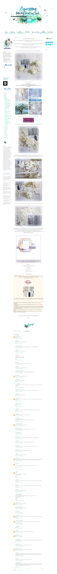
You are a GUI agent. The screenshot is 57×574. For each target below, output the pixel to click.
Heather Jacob (17, 389)
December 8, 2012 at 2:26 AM (18, 400)
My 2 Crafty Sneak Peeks (7, 113)
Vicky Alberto (17, 526)
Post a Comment (16, 567)
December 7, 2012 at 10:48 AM (18, 343)
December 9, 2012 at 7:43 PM (18, 500)
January (5, 136)
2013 (4, 96)
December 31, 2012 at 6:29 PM (19, 560)
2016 (4, 93)
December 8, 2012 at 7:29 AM (18, 411)
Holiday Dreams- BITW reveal (7, 110)
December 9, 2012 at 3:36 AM (18, 447)
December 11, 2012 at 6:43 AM (18, 518)
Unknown (16, 515)
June (5, 131)
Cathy (16, 558)
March (5, 134)
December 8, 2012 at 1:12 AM (18, 391)
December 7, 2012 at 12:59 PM (19, 368)
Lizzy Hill (16, 445)
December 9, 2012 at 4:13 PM (18, 477)
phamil (16, 552)
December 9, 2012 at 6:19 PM (18, 491)
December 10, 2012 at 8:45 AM (18, 513)
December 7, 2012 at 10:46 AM (18, 338)
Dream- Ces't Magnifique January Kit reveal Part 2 (7, 105)
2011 (4, 137)
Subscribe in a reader (47, 47)
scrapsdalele (17, 502)
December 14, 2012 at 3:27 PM (19, 541)
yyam (16, 479)
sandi (16, 489)
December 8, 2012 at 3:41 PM (18, 434)
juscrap (16, 366)
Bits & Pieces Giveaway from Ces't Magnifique (7, 116)
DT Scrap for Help (6, 120)
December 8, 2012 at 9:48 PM (18, 438)
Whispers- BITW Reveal (7, 99)
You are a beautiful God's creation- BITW (7, 122)
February (5, 135)
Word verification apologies (7, 115)
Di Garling (16, 511)
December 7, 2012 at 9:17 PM (18, 381)
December (5, 98)
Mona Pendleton (17, 548)
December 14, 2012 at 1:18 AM (18, 536)
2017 (4, 92)
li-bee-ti (16, 530)
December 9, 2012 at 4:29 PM (18, 482)
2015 (4, 94)
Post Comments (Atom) (19, 570)
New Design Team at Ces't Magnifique (7, 119)
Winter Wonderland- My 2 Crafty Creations (7, 108)
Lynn (16, 362)
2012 (4, 97)
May (5, 132)
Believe (5, 109)
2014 (4, 95)
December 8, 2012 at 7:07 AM (18, 406)
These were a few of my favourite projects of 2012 (7, 100)
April (5, 133)
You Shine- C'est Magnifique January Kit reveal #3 (7, 103)
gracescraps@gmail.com (18, 520)
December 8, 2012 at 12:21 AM (18, 387)
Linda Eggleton (17, 432)
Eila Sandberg (17, 562)
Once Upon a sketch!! (31, 228)
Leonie (16, 449)
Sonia (16, 355)
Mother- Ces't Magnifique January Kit (7, 112)
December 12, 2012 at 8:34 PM (19, 528)
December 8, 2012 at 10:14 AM (18, 421)
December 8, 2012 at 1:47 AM (18, 395)
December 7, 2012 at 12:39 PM (19, 364)
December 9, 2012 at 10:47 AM (18, 469)
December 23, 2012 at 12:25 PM (19, 550)
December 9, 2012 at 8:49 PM (18, 504)
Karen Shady (17, 436)
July (5, 130)
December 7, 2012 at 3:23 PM (18, 377)
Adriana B (16, 375)
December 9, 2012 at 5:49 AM (18, 451)
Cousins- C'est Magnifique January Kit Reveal (7, 106)
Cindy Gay (16, 379)
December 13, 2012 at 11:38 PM (19, 532)
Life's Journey (6, 114)
